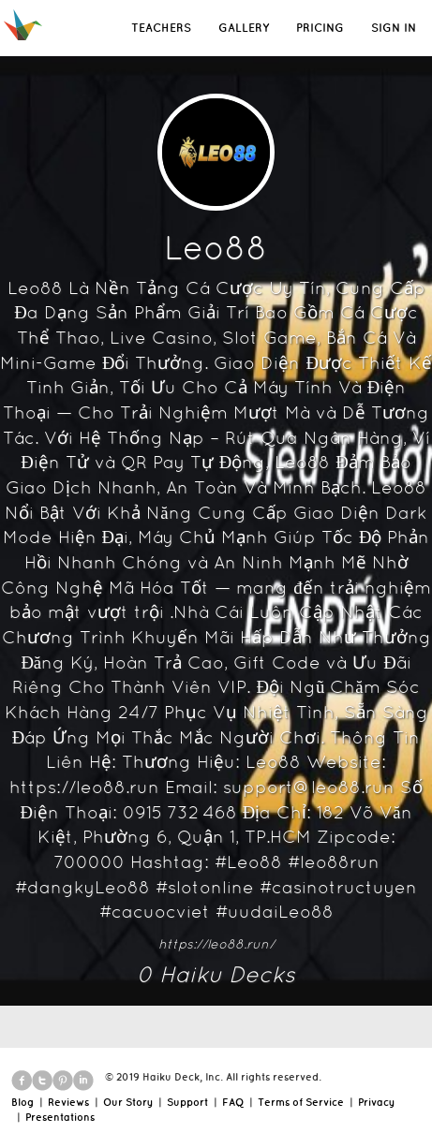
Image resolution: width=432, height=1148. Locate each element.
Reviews (68, 1102)
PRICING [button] (320, 28)
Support (187, 1102)
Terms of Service (301, 1102)
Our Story (128, 1102)
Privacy (376, 1102)
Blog (22, 1102)
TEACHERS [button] (161, 28)
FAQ (233, 1102)
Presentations (60, 1117)
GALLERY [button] (243, 28)
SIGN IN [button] (393, 28)
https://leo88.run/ (216, 943)
